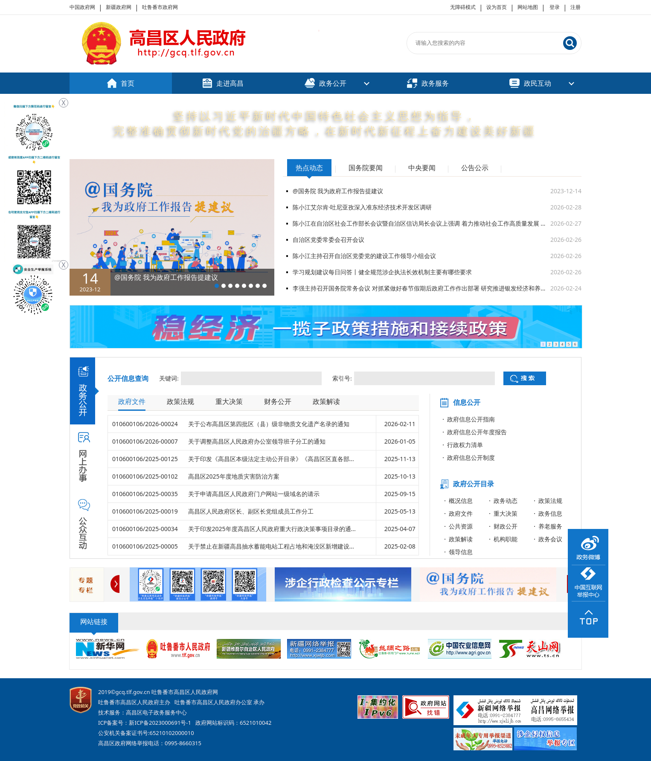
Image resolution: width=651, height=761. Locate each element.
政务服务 (428, 83)
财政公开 (505, 526)
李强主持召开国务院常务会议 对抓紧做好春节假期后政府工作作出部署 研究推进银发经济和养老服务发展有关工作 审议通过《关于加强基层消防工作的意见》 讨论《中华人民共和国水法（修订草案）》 (421, 288)
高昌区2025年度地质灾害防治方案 (233, 476)
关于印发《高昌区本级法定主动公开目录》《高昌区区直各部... (271, 459)
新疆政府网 (118, 7)
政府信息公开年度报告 (477, 432)
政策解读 (326, 401)
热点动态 (309, 167)
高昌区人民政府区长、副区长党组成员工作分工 (251, 511)
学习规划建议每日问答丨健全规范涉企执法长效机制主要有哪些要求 (382, 272)
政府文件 (131, 401)
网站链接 (94, 621)
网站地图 (527, 7)
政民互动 (530, 83)
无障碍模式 (463, 7)
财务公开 (277, 401)
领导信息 (461, 552)
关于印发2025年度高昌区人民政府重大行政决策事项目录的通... (272, 529)
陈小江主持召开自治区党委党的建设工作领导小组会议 (364, 256)
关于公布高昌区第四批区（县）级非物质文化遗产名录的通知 (268, 424)
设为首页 (496, 7)
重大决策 (229, 401)
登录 (554, 7)
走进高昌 (223, 83)
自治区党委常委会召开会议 (328, 239)
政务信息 (550, 513)
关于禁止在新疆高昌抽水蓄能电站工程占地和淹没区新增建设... (271, 546)
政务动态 (505, 501)
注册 (575, 7)
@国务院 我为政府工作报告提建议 (338, 191)
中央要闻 (422, 167)
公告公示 (474, 167)
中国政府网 (82, 7)
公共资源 (461, 526)
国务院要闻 (366, 167)
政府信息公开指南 (471, 419)
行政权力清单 (465, 445)
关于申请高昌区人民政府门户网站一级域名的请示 (254, 494)
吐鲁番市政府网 (160, 7)
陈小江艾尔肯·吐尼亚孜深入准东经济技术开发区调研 (362, 207)
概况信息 (461, 501)
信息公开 (466, 402)
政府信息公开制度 (471, 457)
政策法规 (180, 401)
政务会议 (550, 539)
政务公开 (325, 83)
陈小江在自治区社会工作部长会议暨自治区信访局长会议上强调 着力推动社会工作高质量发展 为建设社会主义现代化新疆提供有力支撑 (421, 223)
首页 (120, 83)
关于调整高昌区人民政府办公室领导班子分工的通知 (257, 441)
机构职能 (505, 539)
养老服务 (550, 526)
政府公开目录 (473, 483)
